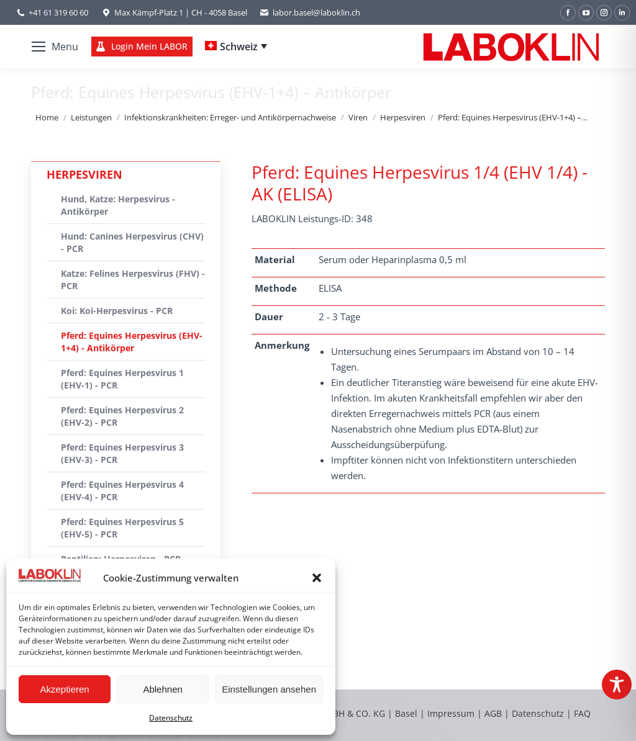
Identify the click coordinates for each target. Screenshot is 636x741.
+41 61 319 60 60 (58, 12)
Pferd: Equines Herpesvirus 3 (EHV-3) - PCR (122, 453)
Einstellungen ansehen (269, 689)
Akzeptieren (64, 689)
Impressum (451, 713)
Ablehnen (162, 689)
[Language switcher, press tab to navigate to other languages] (236, 46)
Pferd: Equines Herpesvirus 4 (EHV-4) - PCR (122, 490)
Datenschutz (171, 717)
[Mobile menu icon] (55, 46)
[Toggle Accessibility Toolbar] (617, 684)
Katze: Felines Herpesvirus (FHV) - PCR (133, 279)
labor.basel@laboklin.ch (310, 13)
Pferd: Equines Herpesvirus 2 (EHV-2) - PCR (122, 416)
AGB (494, 713)
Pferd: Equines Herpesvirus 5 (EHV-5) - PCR (122, 528)
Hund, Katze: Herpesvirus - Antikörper (118, 205)
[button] (317, 578)
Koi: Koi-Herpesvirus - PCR (117, 311)
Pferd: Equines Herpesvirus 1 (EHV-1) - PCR (122, 379)
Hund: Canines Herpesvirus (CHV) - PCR (132, 242)
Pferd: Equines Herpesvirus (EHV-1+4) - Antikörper (131, 342)
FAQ (582, 713)
